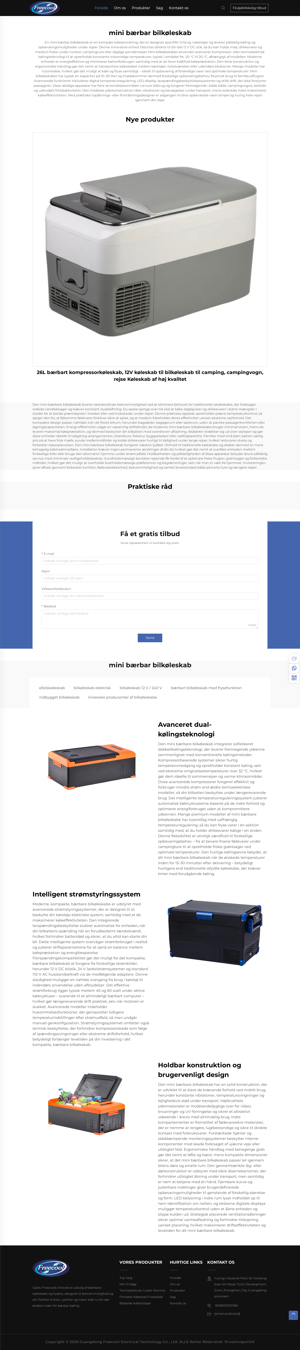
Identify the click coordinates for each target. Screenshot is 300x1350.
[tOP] (293, 1315)
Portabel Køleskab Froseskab (141, 1297)
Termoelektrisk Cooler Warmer (142, 1290)
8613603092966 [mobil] (222, 1306)
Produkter (141, 8)
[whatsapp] (294, 668)
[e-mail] (227, 1314)
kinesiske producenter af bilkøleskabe (122, 697)
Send (150, 638)
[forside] (46, 8)
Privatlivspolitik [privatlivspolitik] (240, 1342)
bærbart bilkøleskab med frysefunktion (206, 688)
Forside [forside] (101, 8)
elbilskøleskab (52, 688)
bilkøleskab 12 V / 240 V (141, 688)
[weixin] (294, 678)
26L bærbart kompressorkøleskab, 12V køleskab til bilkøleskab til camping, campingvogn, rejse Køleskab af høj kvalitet (150, 375)
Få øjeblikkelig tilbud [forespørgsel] (249, 8)
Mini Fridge (128, 1284)
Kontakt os (178, 8)
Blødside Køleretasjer (135, 1303)
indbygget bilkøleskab (59, 697)
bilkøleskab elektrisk (92, 688)
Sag (159, 8)
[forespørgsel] (294, 658)
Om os (120, 8)
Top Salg (125, 1278)
